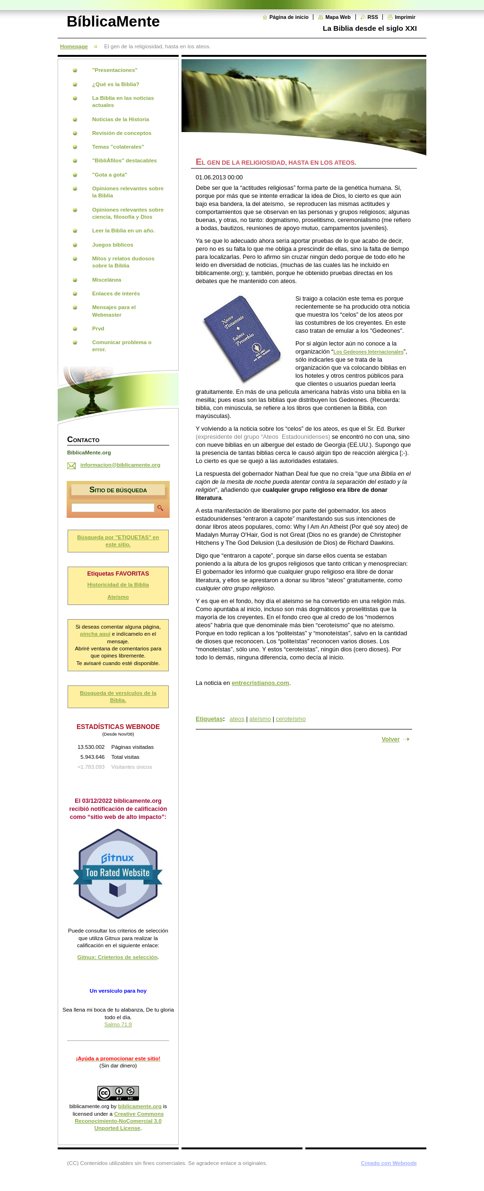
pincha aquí (95, 634)
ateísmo (260, 718)
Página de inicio (289, 17)
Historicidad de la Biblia (118, 584)
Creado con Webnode (389, 1163)
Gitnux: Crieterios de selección (118, 957)
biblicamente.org (89, 1106)
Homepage (74, 46)
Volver (390, 739)
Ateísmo (118, 597)
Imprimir (405, 17)
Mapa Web (338, 17)
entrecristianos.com (260, 682)
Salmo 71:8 (118, 1024)
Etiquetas (209, 718)
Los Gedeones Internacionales (368, 352)
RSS (373, 17)
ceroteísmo (291, 718)
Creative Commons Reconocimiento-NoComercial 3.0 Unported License (119, 1121)
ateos (237, 718)
